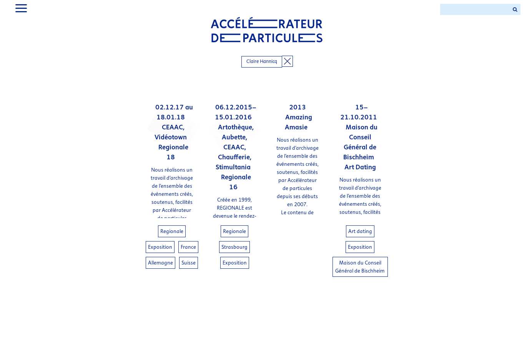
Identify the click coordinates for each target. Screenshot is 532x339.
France (188, 247)
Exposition (160, 247)
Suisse (188, 263)
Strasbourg (234, 247)
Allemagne (160, 263)
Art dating (360, 231)
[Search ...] (474, 9)
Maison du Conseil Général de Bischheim (360, 267)
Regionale (171, 231)
